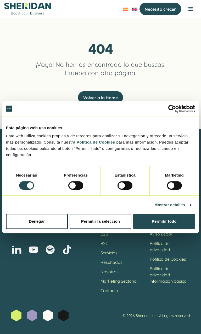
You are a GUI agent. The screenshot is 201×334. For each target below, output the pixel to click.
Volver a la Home (100, 97)
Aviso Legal (161, 233)
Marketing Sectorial (119, 280)
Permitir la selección (100, 221)
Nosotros (109, 271)
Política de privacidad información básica (168, 274)
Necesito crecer (160, 9)
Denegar (37, 221)
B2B (104, 233)
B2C (104, 243)
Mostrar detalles (169, 204)
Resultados (111, 262)
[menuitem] (125, 9)
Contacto (109, 290)
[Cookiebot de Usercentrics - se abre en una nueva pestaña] (172, 109)
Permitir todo (164, 221)
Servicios (109, 252)
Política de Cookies (168, 258)
